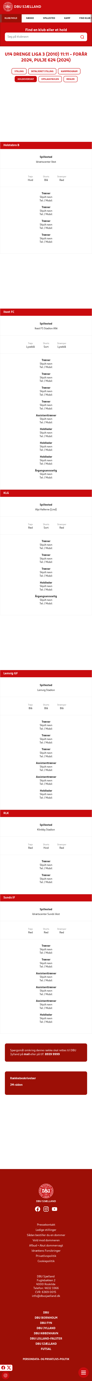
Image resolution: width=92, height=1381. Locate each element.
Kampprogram (69, 71)
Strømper (61, 177)
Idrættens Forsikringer (46, 1251)
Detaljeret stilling (42, 71)
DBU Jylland (46, 1328)
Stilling (19, 71)
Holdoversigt (26, 79)
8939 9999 (52, 1054)
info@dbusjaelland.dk (46, 1296)
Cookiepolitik (46, 1261)
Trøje (30, 177)
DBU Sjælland (46, 1344)
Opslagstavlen (50, 79)
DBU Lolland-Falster (46, 1338)
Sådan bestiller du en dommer (46, 1235)
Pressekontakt (46, 1225)
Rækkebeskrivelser (23, 1078)
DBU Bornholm (46, 1318)
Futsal (46, 1349)
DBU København (46, 1333)
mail (27, 1054)
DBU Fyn (46, 1323)
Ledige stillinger (46, 1230)
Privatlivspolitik (46, 1256)
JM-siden (16, 1085)
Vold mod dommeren (46, 1240)
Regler (70, 79)
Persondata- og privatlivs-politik (46, 1359)
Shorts (46, 177)
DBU (46, 1312)
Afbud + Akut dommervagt (46, 1245)
